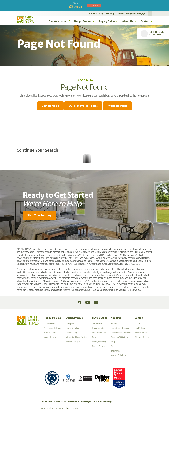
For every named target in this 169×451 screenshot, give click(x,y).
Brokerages (86, 432)
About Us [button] (127, 21)
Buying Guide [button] (107, 21)
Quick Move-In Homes (83, 106)
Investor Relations (118, 386)
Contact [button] (145, 21)
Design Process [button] (82, 21)
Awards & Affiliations (119, 368)
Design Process (74, 348)
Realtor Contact (141, 363)
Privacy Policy (60, 432)
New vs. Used (97, 368)
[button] (150, 13)
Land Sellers (140, 359)
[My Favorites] (9, 272)
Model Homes (50, 368)
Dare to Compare (99, 377)
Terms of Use (46, 432)
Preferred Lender (99, 363)
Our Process (97, 354)
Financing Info (98, 359)
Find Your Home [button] (57, 21)
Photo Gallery (71, 363)
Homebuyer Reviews (120, 359)
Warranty (110, 13)
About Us (116, 348)
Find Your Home (52, 348)
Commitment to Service (121, 363)
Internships (115, 381)
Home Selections (73, 359)
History (114, 354)
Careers (93, 13)
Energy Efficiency (99, 372)
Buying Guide (99, 348)
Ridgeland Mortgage (135, 13)
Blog (101, 13)
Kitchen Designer (73, 372)
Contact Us (139, 354)
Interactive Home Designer (77, 368)
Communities (49, 106)
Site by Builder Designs (103, 432)
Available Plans (119, 106)
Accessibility (73, 432)
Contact (120, 13)
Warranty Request (142, 368)
